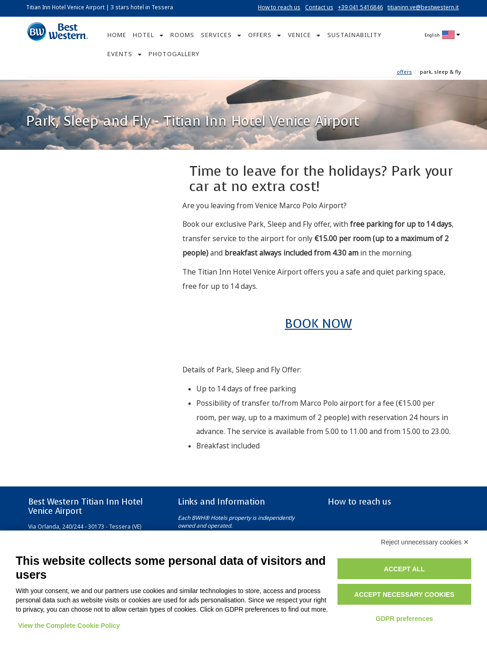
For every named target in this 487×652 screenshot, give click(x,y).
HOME (116, 35)
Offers (404, 71)
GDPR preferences (404, 618)
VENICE (299, 35)
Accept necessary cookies (404, 594)
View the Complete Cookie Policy (69, 625)
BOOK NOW (318, 323)
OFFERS (260, 35)
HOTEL (143, 35)
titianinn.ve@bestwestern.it (423, 7)
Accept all (404, 569)
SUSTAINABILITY (354, 35)
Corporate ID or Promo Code (79, 299)
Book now (93, 318)
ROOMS (182, 35)
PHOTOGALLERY (174, 54)
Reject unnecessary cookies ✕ (425, 542)
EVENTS (119, 54)
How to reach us (279, 7)
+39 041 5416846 (360, 7)
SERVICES (216, 35)
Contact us (319, 7)
